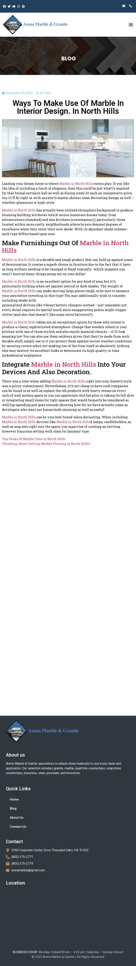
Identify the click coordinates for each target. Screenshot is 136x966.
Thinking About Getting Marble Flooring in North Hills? (46, 444)
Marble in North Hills (76, 183)
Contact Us (18, 827)
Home (14, 799)
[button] (131, 24)
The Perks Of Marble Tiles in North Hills (33, 439)
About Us (16, 817)
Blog (13, 808)
